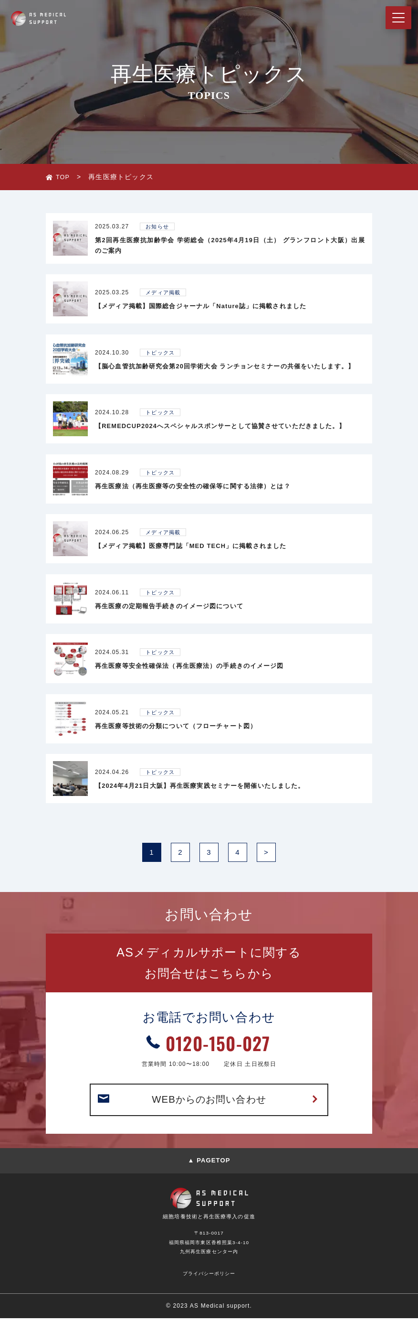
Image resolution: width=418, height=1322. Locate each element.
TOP (63, 177)
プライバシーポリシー (209, 1277)
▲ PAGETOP (209, 1164)
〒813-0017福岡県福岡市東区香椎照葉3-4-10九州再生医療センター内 (209, 1246)
